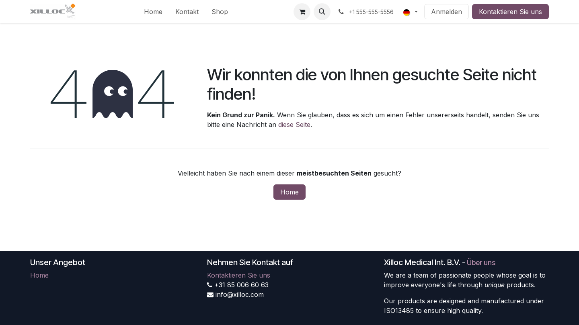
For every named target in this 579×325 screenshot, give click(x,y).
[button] (322, 11)
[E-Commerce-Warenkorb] (302, 11)
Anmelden (446, 12)
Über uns (481, 262)
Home (289, 192)
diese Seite (294, 125)
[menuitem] (153, 12)
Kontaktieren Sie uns (510, 12)
